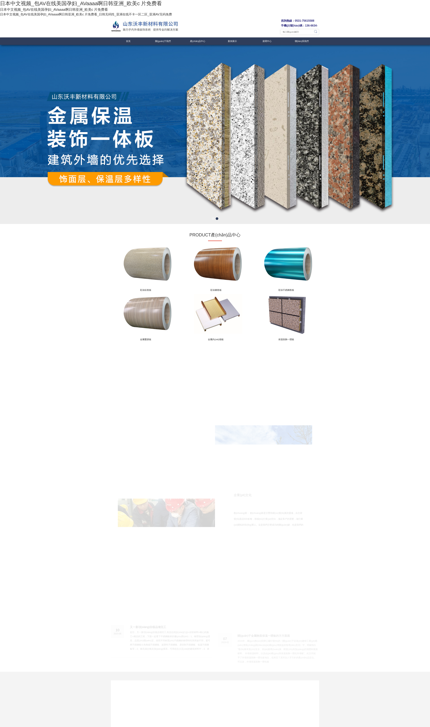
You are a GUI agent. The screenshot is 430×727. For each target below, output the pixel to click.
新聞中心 (267, 41)
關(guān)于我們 (163, 41)
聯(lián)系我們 (302, 41)
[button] (213, 218)
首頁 (128, 41)
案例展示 (232, 41)
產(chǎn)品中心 (197, 41)
